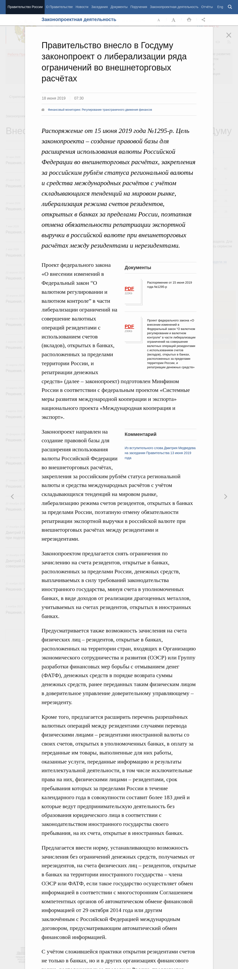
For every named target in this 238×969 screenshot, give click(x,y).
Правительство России (25, 7)
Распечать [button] (189, 20)
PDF (129, 288)
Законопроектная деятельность (174, 7)
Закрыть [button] (232, 38)
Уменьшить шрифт (159, 20)
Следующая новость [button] (12, 496)
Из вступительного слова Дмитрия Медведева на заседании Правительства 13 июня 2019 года (160, 453)
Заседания (99, 7)
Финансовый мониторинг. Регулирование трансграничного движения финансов (100, 109)
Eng (220, 7)
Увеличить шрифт (174, 20)
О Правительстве (59, 7)
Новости (82, 7)
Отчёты (207, 7)
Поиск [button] (230, 7)
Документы (119, 7)
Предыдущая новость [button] (225, 496)
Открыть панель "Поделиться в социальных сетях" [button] (204, 20)
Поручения (138, 7)
